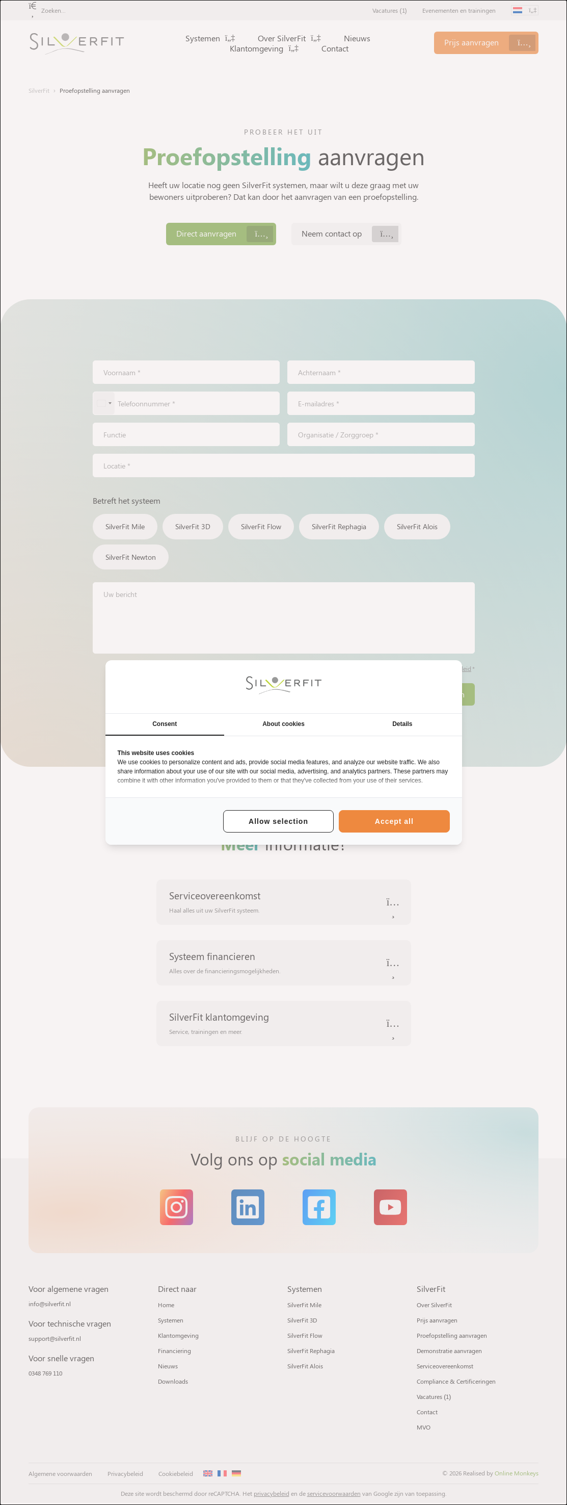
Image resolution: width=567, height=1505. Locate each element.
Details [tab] (402, 724)
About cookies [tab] (283, 724)
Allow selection (278, 821)
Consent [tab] (164, 724)
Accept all (394, 821)
